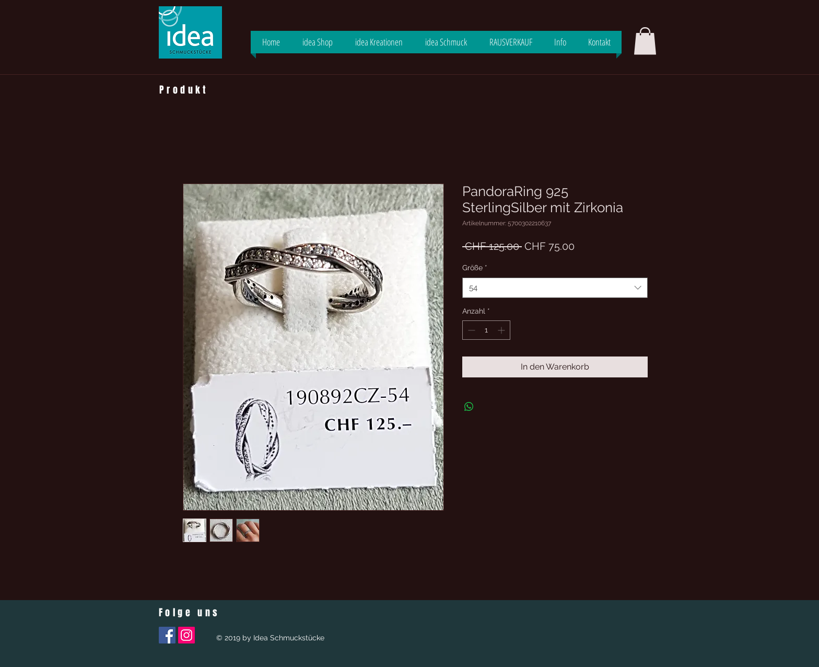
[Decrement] (470, 330)
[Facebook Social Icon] (167, 635)
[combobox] (555, 288)
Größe (474, 267)
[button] (645, 41)
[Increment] (502, 330)
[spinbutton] (486, 330)
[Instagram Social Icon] (186, 635)
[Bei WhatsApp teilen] (469, 406)
